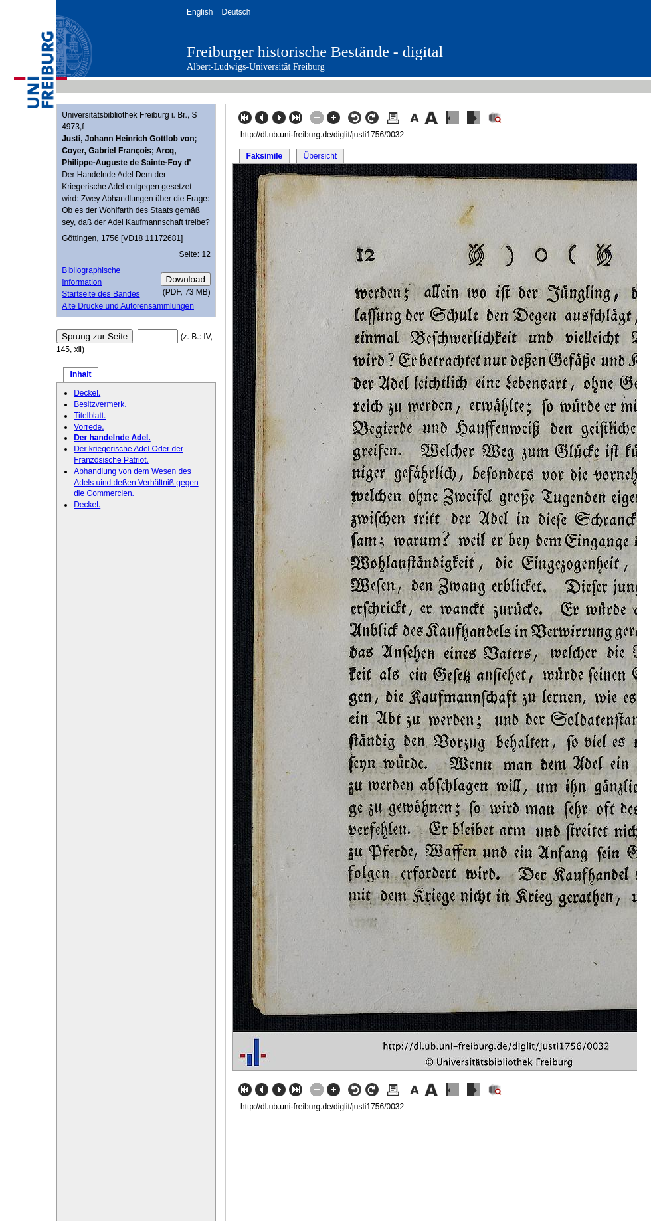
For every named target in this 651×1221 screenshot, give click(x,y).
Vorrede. (89, 427)
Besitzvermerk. (100, 404)
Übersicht (320, 156)
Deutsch (235, 12)
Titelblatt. (90, 415)
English (200, 12)
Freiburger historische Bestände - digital (315, 51)
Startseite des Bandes (101, 294)
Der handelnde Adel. (112, 437)
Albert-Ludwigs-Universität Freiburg (256, 67)
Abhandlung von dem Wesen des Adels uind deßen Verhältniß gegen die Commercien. (136, 483)
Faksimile (264, 156)
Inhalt (81, 374)
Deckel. (87, 393)
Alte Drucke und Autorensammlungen (128, 306)
